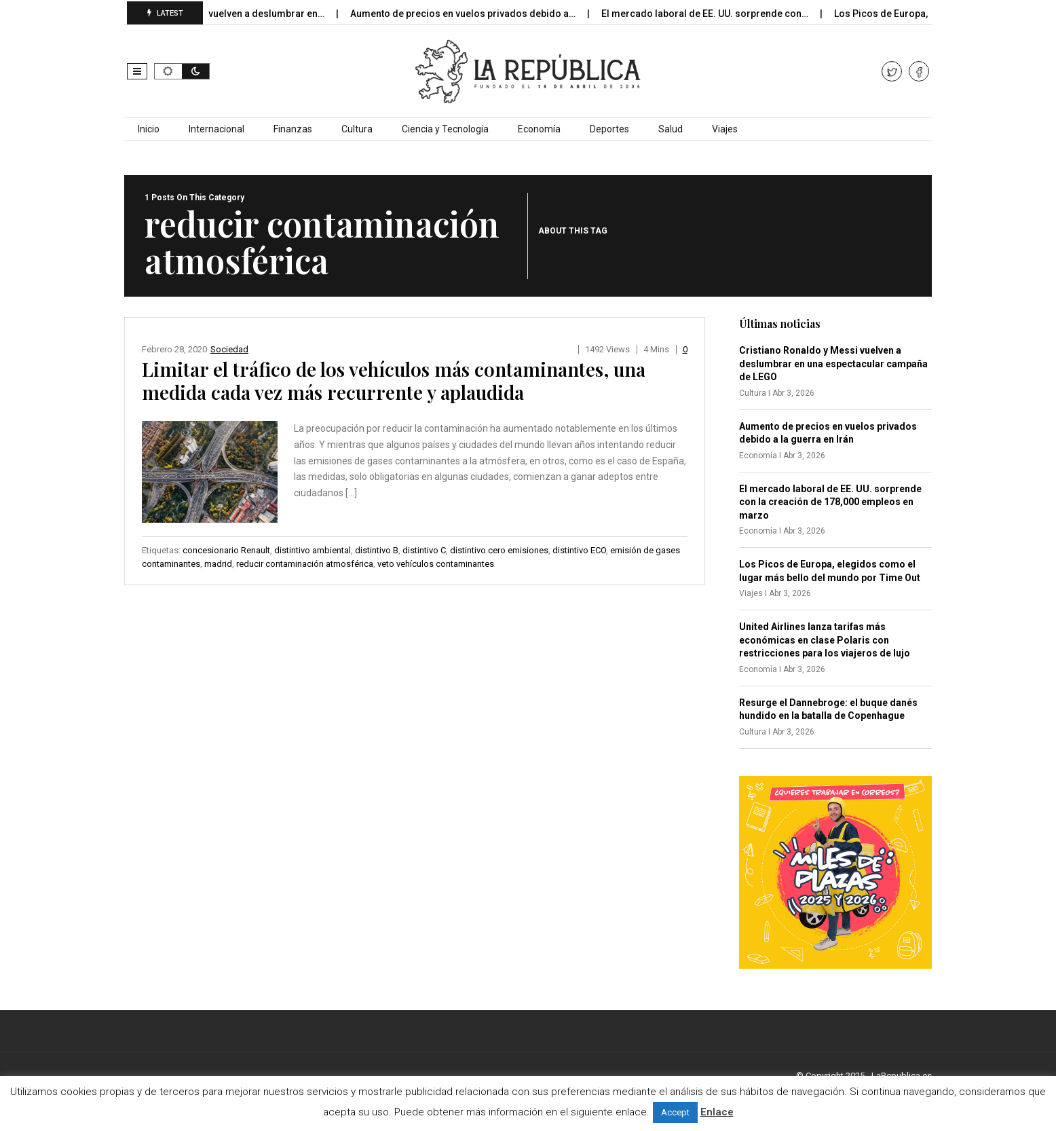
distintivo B (376, 550)
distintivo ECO (579, 550)
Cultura (357, 129)
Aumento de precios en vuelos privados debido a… (472, 13)
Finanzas (293, 129)
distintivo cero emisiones (499, 550)
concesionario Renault (226, 550)
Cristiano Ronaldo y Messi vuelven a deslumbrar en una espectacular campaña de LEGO (833, 363)
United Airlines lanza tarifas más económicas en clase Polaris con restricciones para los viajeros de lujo (824, 640)
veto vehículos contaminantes (435, 564)
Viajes (725, 129)
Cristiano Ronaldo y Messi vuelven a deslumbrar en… (216, 13)
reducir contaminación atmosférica (304, 564)
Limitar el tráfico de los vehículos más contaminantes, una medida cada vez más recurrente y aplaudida (393, 380)
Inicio (148, 129)
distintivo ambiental (312, 550)
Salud (670, 129)
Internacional (216, 129)
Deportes (609, 129)
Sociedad (229, 349)
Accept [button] (675, 1112)
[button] (137, 71)
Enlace (717, 1112)
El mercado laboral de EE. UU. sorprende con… (714, 13)
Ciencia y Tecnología (445, 129)
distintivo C (424, 550)
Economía (539, 129)
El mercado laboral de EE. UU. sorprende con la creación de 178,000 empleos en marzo (830, 502)
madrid (218, 564)
